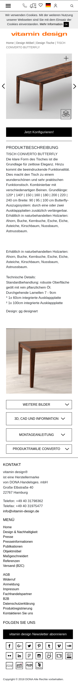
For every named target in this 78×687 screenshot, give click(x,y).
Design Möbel (25, 42)
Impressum (11, 589)
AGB (6, 574)
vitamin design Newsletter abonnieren (38, 634)
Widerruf (9, 579)
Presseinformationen (18, 541)
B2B (6, 598)
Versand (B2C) (13, 565)
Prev (4, 85)
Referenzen (11, 561)
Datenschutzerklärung (19, 603)
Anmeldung (11, 584)
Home (10, 42)
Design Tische (45, 42)
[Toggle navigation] (8, 6)
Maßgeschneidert (15, 556)
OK (66, 24)
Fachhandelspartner (17, 594)
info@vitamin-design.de (21, 511)
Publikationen (12, 546)
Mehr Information (51, 24)
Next (74, 87)
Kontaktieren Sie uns (18, 613)
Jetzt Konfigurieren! (39, 132)
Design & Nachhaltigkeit (20, 532)
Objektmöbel (12, 551)
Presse (8, 536)
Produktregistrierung (17, 608)
